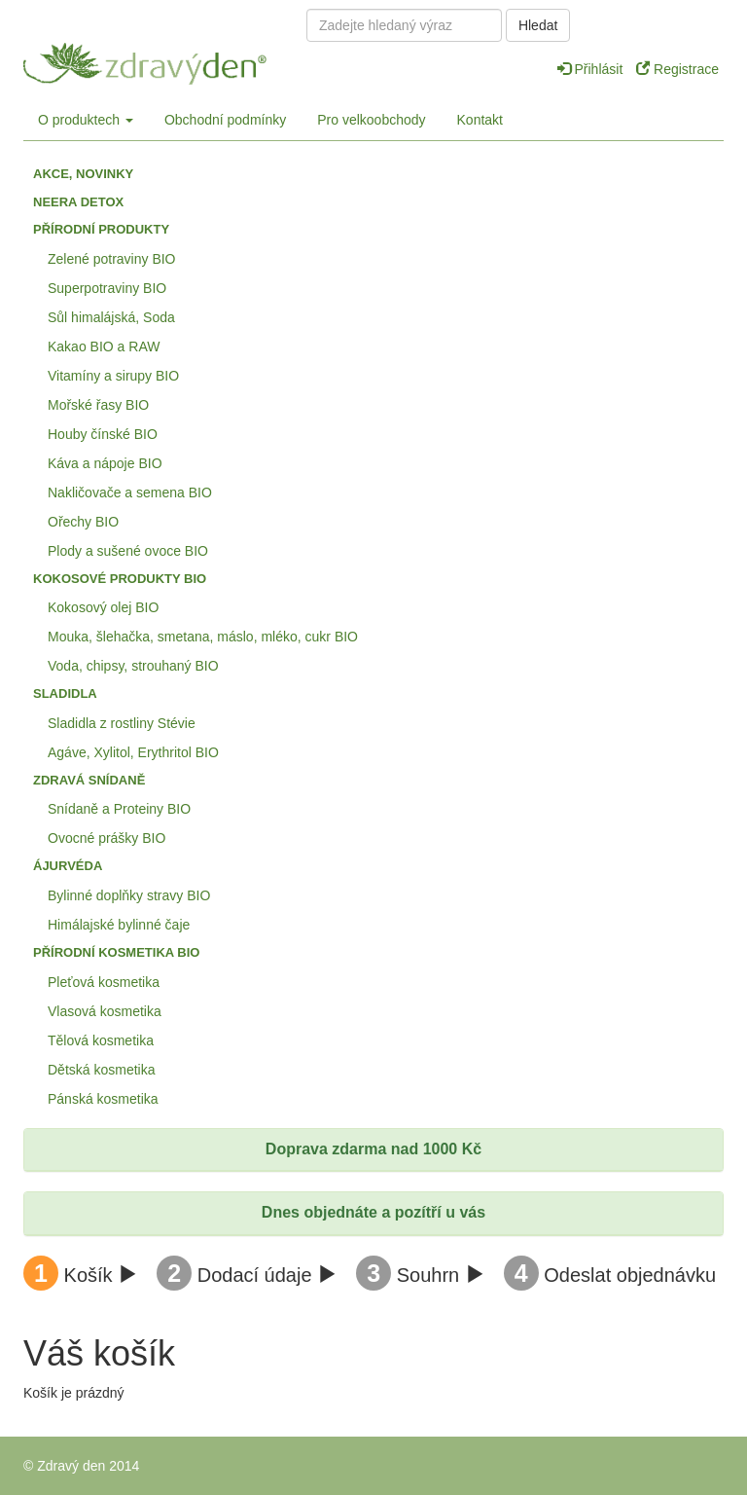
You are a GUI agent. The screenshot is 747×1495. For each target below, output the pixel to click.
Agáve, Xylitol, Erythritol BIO (133, 752)
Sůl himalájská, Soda (111, 317)
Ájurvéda (67, 865)
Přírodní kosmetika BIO (116, 952)
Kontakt (480, 120)
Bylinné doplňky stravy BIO (129, 895)
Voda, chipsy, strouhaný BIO (133, 666)
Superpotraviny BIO (107, 288)
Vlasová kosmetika (104, 1011)
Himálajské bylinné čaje (119, 924)
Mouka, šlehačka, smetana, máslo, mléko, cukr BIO (203, 636)
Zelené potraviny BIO (112, 259)
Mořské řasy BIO (98, 405)
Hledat (537, 25)
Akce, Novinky (83, 173)
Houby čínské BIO (103, 434)
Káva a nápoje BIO (105, 463)
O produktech (85, 120)
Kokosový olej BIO (103, 607)
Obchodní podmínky (225, 120)
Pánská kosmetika (103, 1099)
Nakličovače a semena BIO (130, 492)
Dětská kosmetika (101, 1069)
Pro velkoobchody (371, 120)
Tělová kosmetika (101, 1040)
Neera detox (78, 202)
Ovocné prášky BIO (106, 838)
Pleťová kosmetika (104, 982)
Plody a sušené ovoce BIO (128, 551)
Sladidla (65, 693)
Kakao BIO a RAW (104, 346)
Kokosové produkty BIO (119, 578)
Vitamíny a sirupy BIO (113, 375)
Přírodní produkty (101, 229)
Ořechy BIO (83, 521)
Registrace (677, 69)
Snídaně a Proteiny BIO (119, 809)
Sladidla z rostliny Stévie (122, 723)
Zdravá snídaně (89, 780)
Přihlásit (592, 69)
